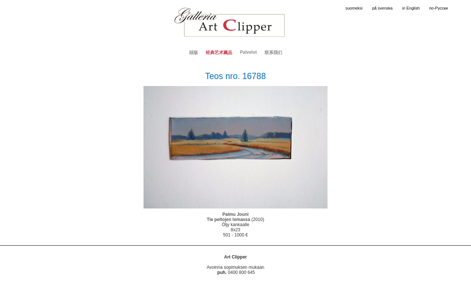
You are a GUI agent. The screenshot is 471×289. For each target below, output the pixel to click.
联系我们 (273, 52)
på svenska (382, 8)
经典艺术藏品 (219, 52)
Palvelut (248, 52)
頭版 (193, 52)
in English (411, 8)
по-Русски (438, 8)
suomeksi (354, 8)
